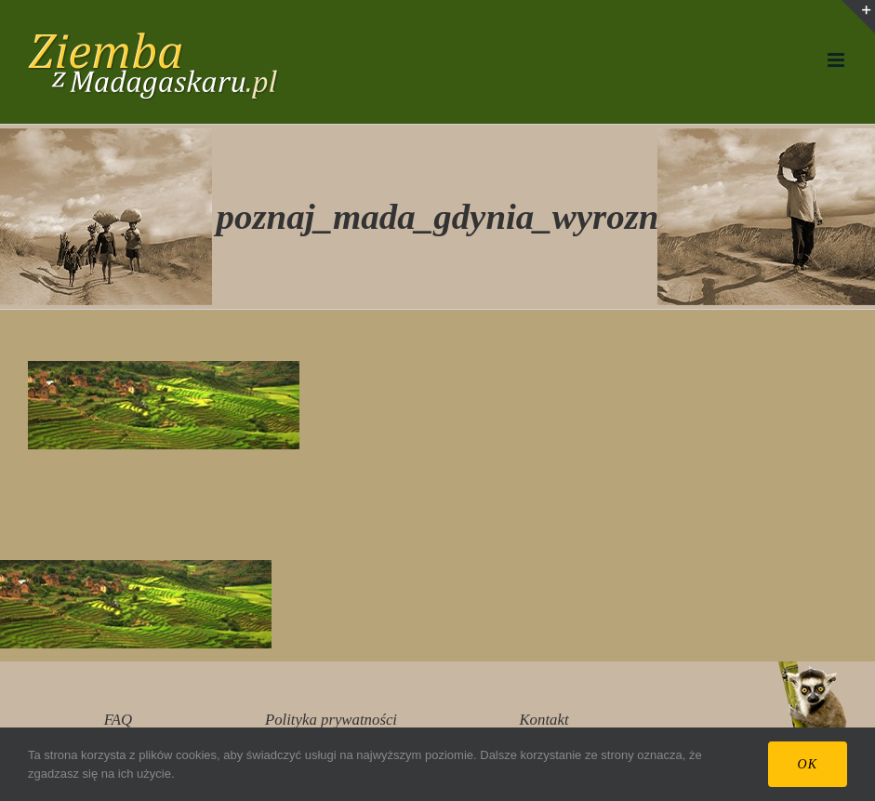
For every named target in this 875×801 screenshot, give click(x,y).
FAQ (118, 719)
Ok (807, 764)
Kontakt (543, 719)
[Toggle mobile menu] (837, 60)
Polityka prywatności (331, 719)
